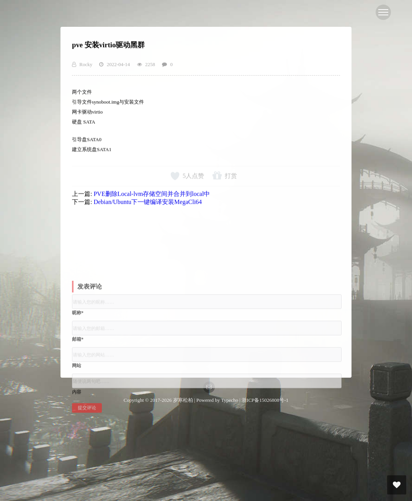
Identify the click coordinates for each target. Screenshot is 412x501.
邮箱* (77, 364)
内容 (76, 417)
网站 (76, 390)
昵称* (77, 338)
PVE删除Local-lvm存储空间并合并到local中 (151, 198)
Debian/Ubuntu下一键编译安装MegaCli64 (147, 206)
